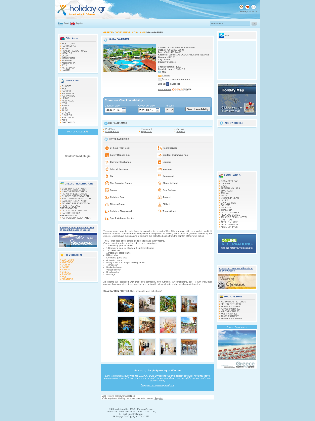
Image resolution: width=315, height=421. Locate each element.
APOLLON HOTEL (230, 222)
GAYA (224, 186)
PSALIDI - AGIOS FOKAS (74, 51)
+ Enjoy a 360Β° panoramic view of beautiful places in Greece (77, 228)
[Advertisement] (237, 148)
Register (158, 398)
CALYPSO (226, 183)
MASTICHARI (69, 58)
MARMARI (67, 60)
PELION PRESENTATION (74, 210)
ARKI (64, 120)
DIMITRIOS (226, 219)
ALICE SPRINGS (229, 227)
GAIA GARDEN (228, 203)
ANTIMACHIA (68, 63)
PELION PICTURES (231, 304)
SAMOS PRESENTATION (74, 201)
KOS (64, 88)
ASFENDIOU (68, 68)
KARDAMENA (69, 46)
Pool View (110, 129)
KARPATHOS (68, 96)
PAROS (66, 267)
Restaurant (146, 129)
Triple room (146, 131)
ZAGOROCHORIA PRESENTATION (70, 214)
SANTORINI (68, 260)
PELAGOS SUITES (230, 215)
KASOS (66, 105)
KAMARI (66, 70)
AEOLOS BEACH (229, 224)
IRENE (224, 195)
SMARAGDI (227, 191)
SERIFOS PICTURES (231, 318)
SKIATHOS (67, 279)
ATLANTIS (226, 207)
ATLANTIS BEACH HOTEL (234, 217)
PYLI (64, 65)
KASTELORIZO (69, 117)
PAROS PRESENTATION (74, 194)
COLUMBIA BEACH (230, 198)
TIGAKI (65, 48)
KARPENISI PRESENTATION (76, 218)
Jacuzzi (180, 129)
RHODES (66, 86)
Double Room (112, 131)
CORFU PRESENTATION (74, 189)
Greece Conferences (237, 327)
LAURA (224, 200)
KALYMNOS (68, 93)
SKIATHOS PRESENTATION (76, 203)
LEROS (65, 98)
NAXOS (66, 269)
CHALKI (66, 113)
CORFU (66, 264)
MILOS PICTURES (230, 311)
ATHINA (225, 193)
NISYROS (67, 115)
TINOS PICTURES (230, 316)
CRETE (65, 272)
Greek (67, 23)
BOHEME (225, 205)
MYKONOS (67, 262)
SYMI (64, 103)
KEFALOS (67, 53)
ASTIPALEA (68, 100)
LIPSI (64, 108)
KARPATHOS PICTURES (233, 301)
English (79, 23)
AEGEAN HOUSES (230, 188)
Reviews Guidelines (125, 396)
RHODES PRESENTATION (75, 196)
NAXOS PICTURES (230, 309)
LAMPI (65, 55)
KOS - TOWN (68, 43)
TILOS (65, 110)
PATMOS (66, 91)
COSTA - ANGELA (230, 212)
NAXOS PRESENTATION (74, 191)
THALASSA (226, 210)
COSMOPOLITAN (229, 181)
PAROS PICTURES (230, 306)
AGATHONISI (68, 122)
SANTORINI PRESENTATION (76, 198)
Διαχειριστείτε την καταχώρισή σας (157, 385)
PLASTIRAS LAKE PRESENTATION (70, 207)
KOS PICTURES (229, 313)
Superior (181, 131)
